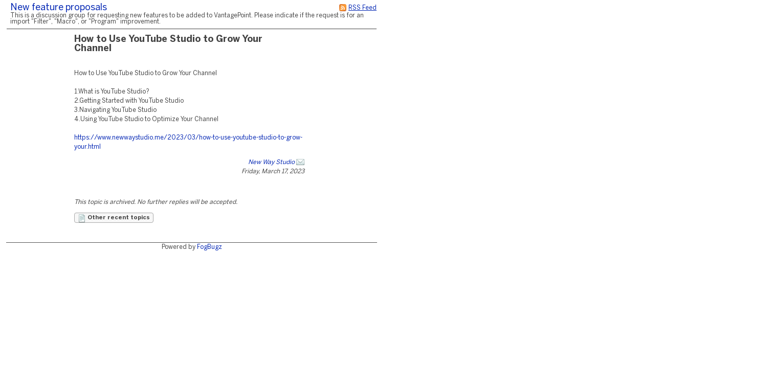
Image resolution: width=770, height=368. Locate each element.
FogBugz (209, 247)
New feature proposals (58, 8)
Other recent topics (114, 218)
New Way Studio (271, 162)
